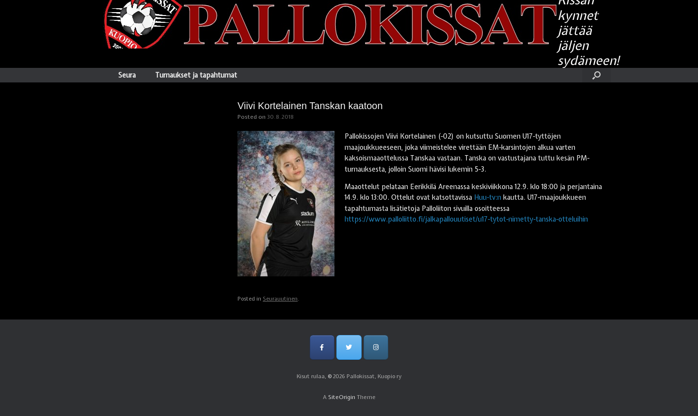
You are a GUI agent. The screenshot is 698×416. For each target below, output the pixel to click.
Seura (127, 75)
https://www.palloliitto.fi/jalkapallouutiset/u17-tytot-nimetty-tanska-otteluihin (466, 219)
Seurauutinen (280, 298)
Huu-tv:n (487, 197)
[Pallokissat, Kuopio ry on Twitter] (348, 347)
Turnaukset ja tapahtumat (196, 75)
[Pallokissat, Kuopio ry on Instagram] (376, 347)
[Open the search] (596, 75)
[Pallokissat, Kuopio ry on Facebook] (322, 347)
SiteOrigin (341, 397)
